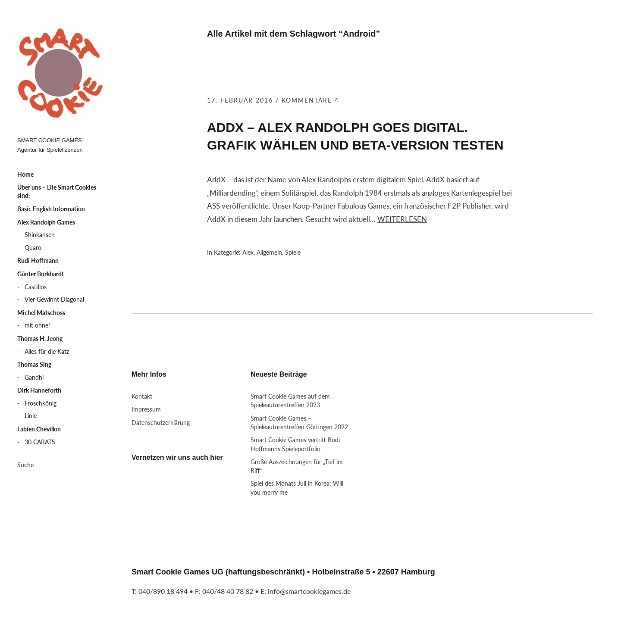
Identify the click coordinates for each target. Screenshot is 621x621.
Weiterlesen (402, 219)
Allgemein (269, 252)
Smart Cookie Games (60, 73)
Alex (248, 252)
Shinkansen (40, 234)
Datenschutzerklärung (161, 422)
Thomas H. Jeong (40, 338)
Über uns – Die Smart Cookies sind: (56, 192)
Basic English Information (51, 208)
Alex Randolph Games (46, 222)
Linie (31, 415)
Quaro (33, 247)
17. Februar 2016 (240, 100)
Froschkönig (40, 403)
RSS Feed (212, 486)
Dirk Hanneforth (39, 390)
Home (25, 174)
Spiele (293, 252)
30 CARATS (40, 442)
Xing (189, 486)
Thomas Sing (34, 364)
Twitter (142, 486)
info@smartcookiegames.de (309, 591)
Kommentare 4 (310, 100)
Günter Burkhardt (40, 274)
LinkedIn (165, 486)
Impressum (146, 409)
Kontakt (142, 396)
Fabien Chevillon (39, 429)
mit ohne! (37, 325)
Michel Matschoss (41, 312)
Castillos (36, 286)
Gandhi (34, 377)
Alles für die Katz (47, 351)
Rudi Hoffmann (38, 260)
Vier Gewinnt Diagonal (54, 299)
